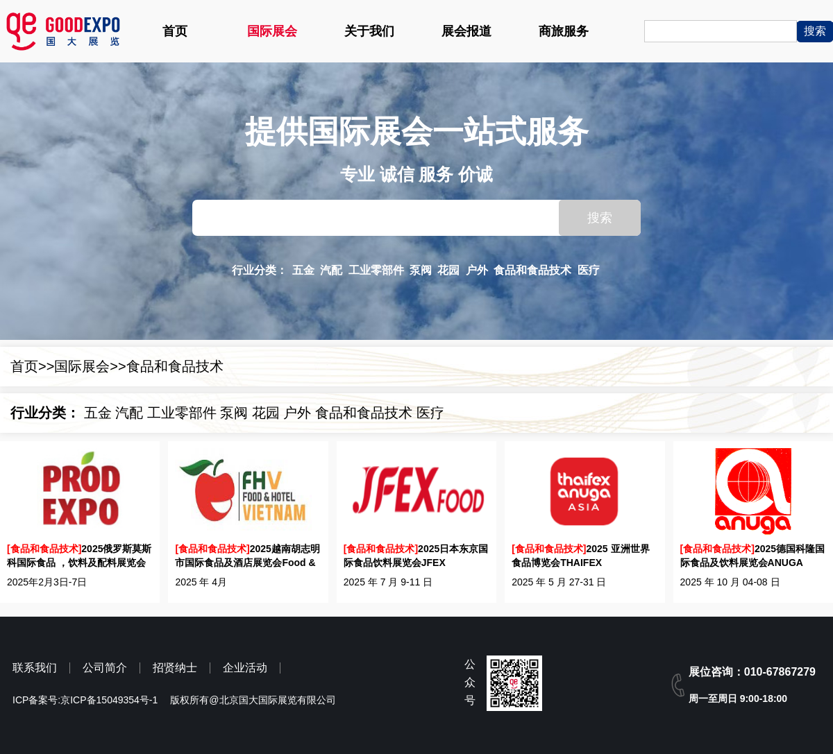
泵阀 (421, 270)
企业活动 (245, 668)
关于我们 (369, 31)
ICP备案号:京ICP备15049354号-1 (85, 699)
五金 (303, 270)
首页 (174, 31)
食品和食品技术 (532, 270)
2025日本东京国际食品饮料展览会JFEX (416, 555)
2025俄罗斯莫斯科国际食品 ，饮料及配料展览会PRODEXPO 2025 (79, 556)
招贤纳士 (175, 668)
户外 (477, 270)
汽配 (331, 270)
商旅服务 (564, 31)
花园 (448, 270)
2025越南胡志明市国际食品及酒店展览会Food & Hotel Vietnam (247, 556)
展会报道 (466, 31)
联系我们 (34, 668)
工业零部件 (376, 270)
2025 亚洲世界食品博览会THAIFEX (580, 555)
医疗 (589, 270)
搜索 (599, 218)
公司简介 (105, 668)
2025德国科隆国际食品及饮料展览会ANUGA (752, 555)
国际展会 (272, 31)
